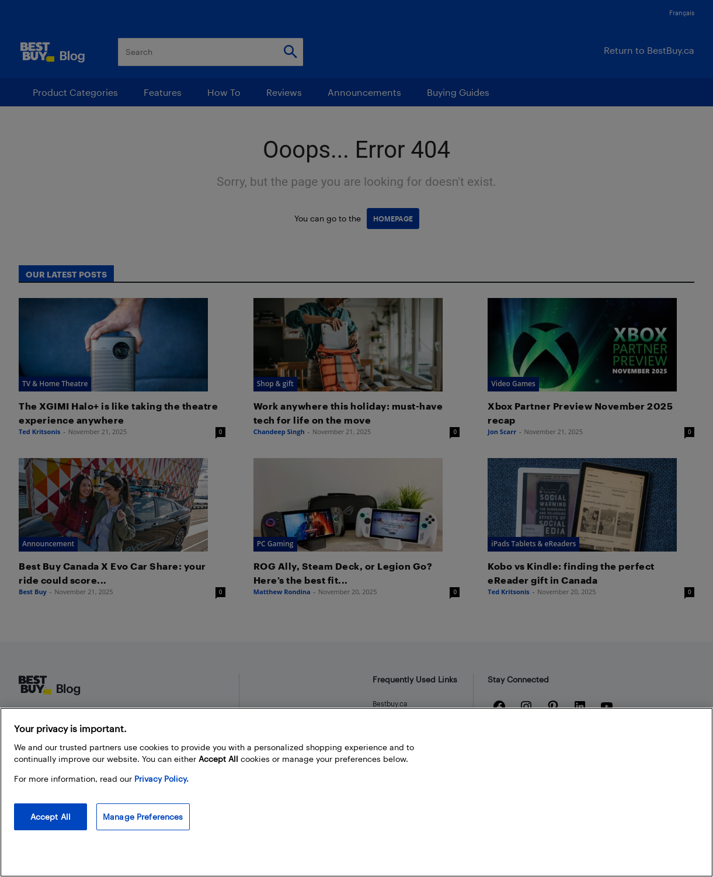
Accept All (50, 816)
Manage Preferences (143, 816)
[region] (356, 792)
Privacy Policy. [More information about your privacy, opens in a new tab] (161, 779)
